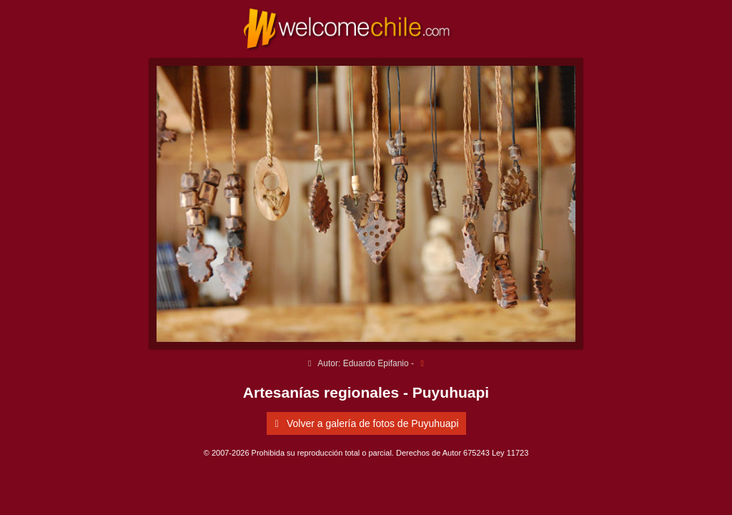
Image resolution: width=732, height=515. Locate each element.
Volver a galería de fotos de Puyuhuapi (364, 423)
